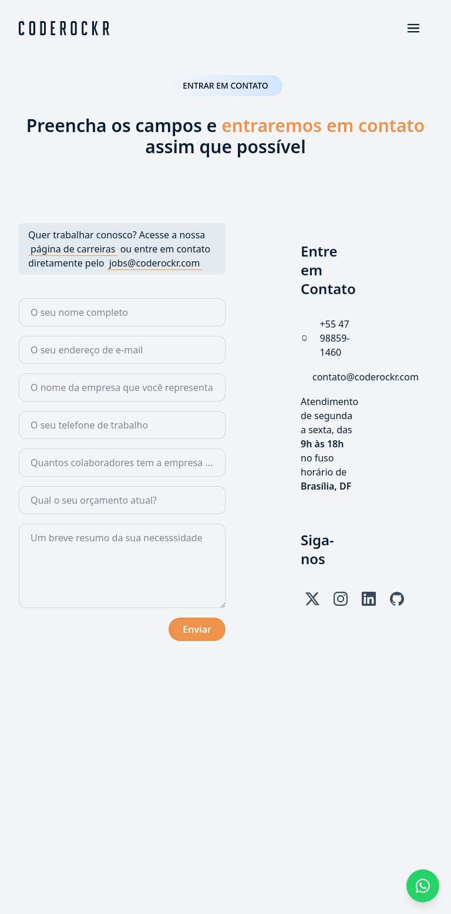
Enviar (197, 629)
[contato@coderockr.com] (365, 377)
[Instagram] (340, 599)
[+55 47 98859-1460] (337, 338)
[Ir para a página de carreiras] (72, 249)
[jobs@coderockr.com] (155, 263)
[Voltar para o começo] (64, 28)
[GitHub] (397, 599)
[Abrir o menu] (413, 28)
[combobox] (122, 462)
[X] (312, 599)
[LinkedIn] (369, 599)
